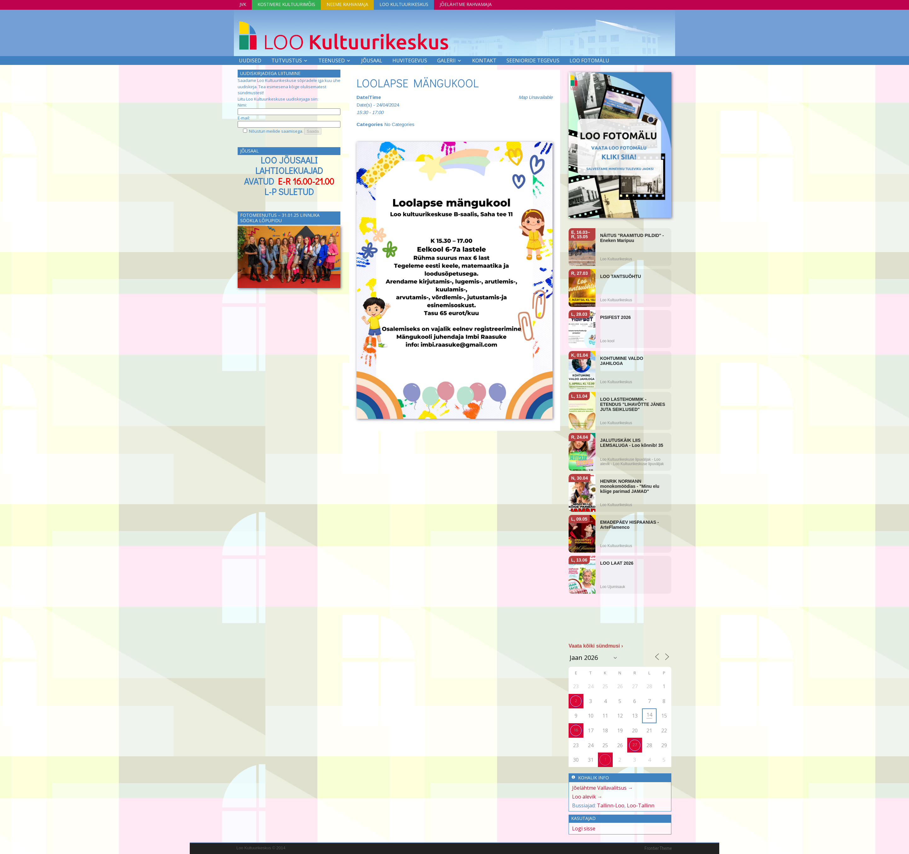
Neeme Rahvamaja (347, 4)
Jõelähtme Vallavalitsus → (602, 787)
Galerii (446, 60)
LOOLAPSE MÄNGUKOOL (417, 82)
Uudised (250, 60)
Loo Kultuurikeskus (403, 4)
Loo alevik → (587, 796)
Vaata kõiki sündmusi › (596, 646)
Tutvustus (286, 60)
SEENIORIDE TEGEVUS (533, 60)
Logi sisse (583, 828)
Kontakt (484, 60)
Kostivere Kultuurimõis (286, 4)
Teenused (331, 60)
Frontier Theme (658, 848)
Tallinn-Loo (610, 805)
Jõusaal (371, 60)
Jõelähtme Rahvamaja (466, 4)
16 (576, 730)
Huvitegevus (409, 60)
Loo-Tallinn (640, 805)
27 (635, 744)
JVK (243, 4)
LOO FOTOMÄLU (589, 60)
